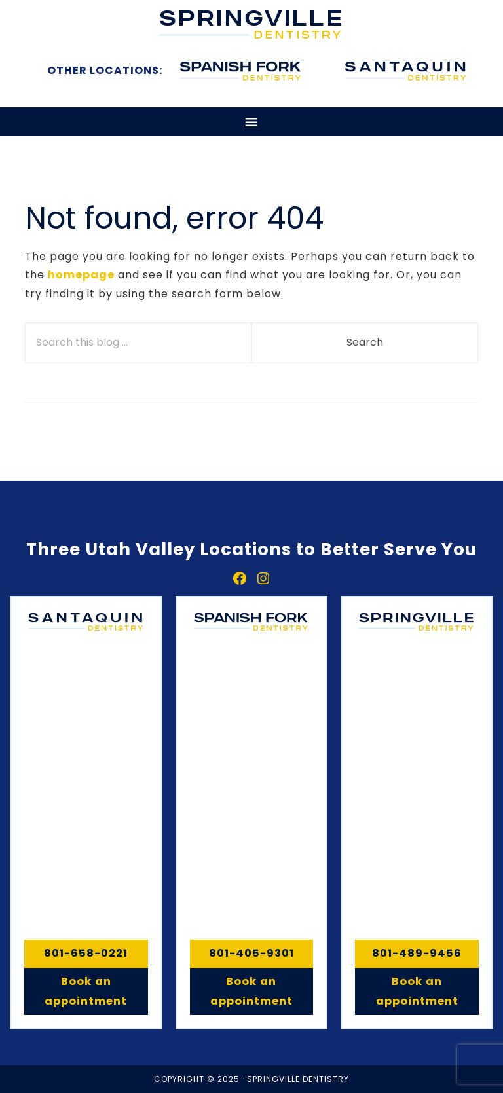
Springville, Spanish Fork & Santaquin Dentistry (251, 24)
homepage (81, 274)
